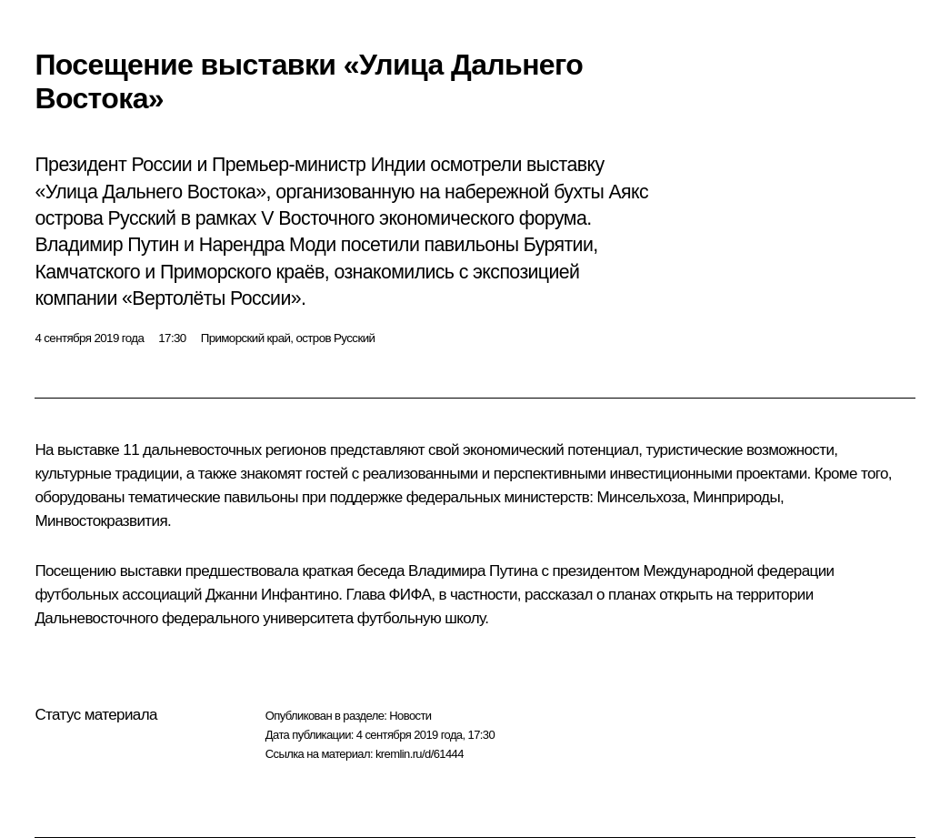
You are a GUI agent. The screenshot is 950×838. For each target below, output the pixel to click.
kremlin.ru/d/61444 (419, 754)
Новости (410, 715)
